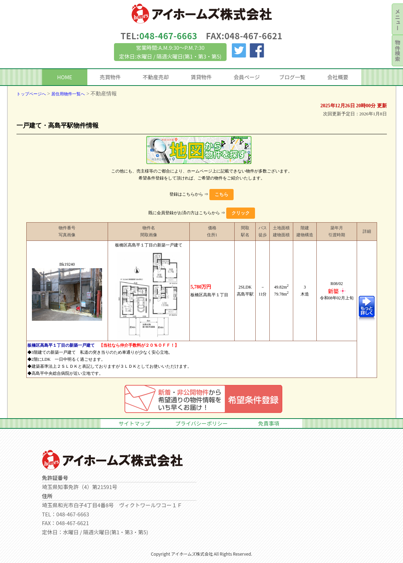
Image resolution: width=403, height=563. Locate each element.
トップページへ (31, 93)
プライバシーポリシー (201, 423)
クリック (240, 213)
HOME (64, 77)
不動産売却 (155, 77)
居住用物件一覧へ (68, 93)
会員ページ (247, 77)
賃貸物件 (201, 77)
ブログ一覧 (292, 77)
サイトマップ (134, 423)
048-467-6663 (168, 35)
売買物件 (110, 77)
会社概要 (337, 77)
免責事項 (268, 423)
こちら (221, 194)
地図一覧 (198, 150)
